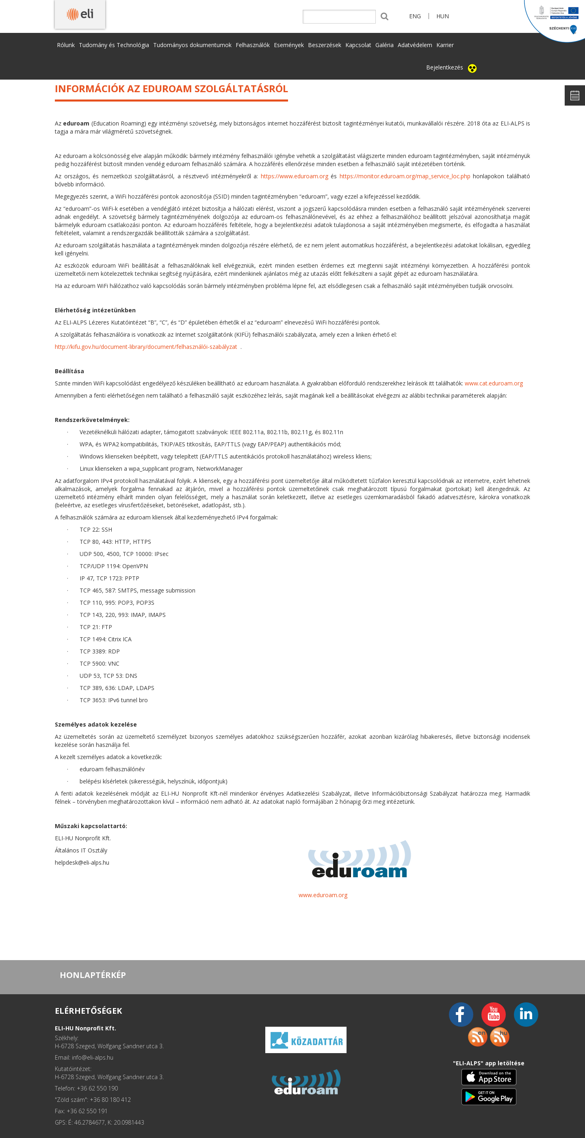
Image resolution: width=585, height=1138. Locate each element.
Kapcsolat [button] (358, 45)
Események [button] (289, 45)
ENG (415, 16)
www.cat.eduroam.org (494, 383)
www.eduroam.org (323, 895)
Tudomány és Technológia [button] (114, 45)
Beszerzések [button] (324, 45)
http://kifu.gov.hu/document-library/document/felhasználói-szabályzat (146, 346)
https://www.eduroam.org (294, 176)
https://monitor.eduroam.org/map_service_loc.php (405, 176)
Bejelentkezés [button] (444, 67)
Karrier (445, 45)
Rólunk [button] (66, 45)
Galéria (384, 45)
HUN (442, 16)
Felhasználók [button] (253, 45)
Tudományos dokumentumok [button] (192, 45)
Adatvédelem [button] (415, 45)
